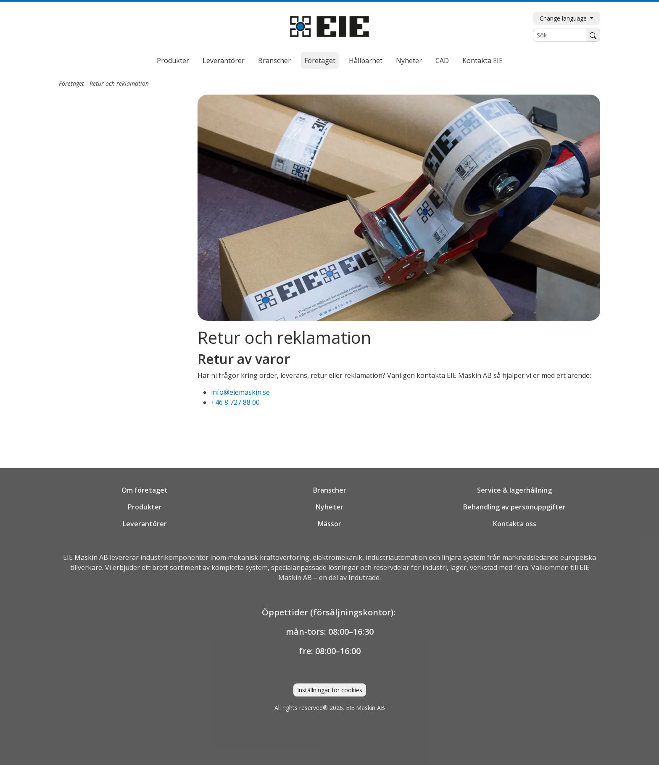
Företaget (319, 60)
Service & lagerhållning (514, 490)
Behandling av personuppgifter (514, 507)
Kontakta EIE (482, 60)
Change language (564, 18)
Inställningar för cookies (329, 690)
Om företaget (144, 490)
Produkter (173, 60)
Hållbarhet (365, 60)
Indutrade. (364, 577)
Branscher (274, 60)
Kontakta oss (514, 523)
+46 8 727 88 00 (235, 402)
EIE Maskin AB (85, 557)
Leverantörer (224, 60)
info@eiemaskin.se (240, 392)
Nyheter (409, 60)
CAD (442, 60)
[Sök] (560, 35)
